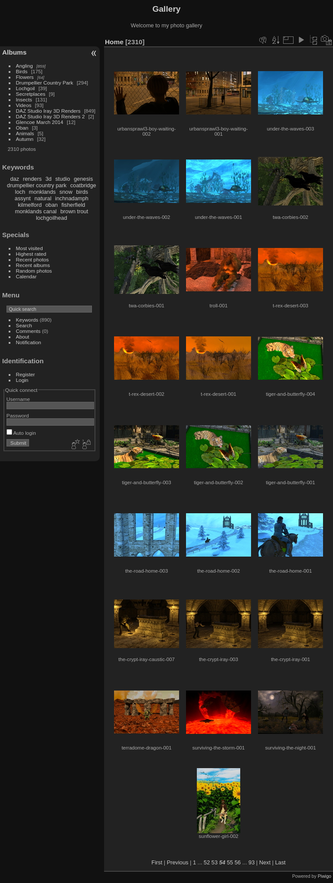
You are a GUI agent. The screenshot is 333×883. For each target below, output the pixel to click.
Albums (14, 52)
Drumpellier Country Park (44, 82)
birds (82, 192)
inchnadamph (71, 198)
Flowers (25, 77)
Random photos (34, 271)
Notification (28, 342)
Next (265, 862)
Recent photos (32, 259)
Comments (28, 331)
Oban (22, 127)
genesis (83, 179)
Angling (24, 65)
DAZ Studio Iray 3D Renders (48, 111)
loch (20, 192)
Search (24, 325)
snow (65, 192)
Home (114, 42)
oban (52, 205)
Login (22, 380)
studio (62, 179)
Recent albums (33, 265)
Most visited (29, 248)
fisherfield (73, 205)
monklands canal (36, 211)
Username (18, 399)
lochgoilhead (51, 218)
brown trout (74, 211)
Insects (24, 99)
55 (230, 862)
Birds (22, 71)
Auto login (21, 433)
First (156, 862)
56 (238, 862)
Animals (25, 133)
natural (42, 198)
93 (251, 862)
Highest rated (31, 254)
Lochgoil (25, 88)
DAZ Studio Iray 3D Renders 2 (50, 116)
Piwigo (324, 876)
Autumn (25, 139)
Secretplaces (31, 94)
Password (18, 415)
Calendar (26, 276)
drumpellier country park (36, 185)
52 (207, 862)
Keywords (27, 320)
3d (49, 179)
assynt (23, 198)
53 (215, 862)
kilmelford (30, 205)
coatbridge (83, 185)
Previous (178, 862)
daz (15, 179)
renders (32, 179)
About (22, 336)
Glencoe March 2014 (39, 122)
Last (280, 862)
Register (25, 374)
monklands (42, 192)
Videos (24, 105)
